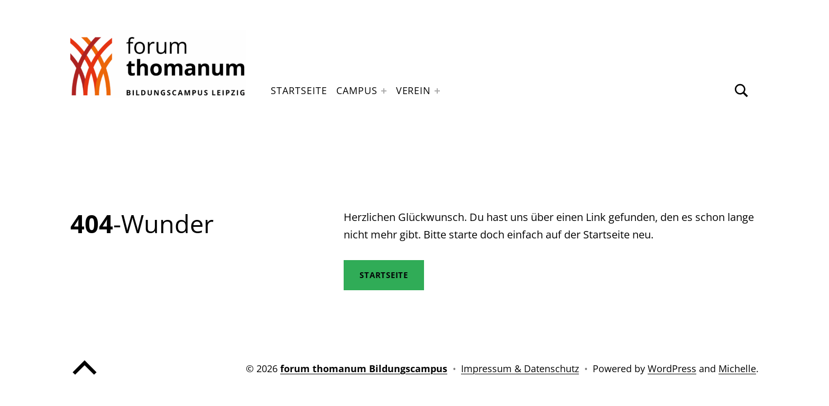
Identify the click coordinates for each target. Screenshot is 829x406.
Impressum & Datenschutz (520, 368)
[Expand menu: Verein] (437, 91)
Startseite (299, 90)
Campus (356, 90)
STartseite (384, 275)
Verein (413, 90)
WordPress (672, 368)
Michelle (737, 368)
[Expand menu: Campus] (383, 91)
